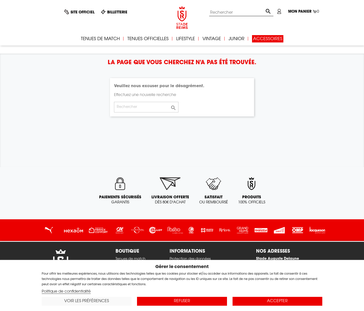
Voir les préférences (86, 301)
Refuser (182, 301)
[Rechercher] (241, 12)
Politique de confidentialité (66, 292)
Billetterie (117, 12)
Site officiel (83, 12)
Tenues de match (131, 259)
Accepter (277, 301)
